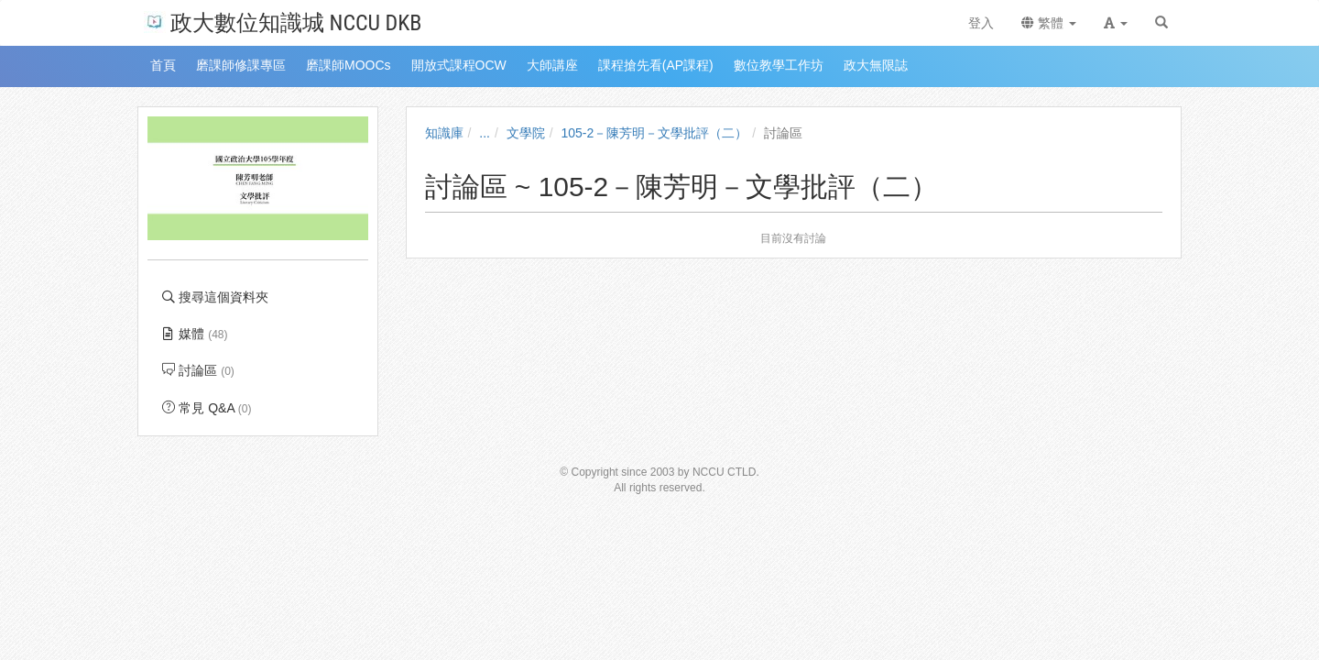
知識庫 (444, 133)
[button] (1115, 23)
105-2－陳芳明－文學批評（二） (654, 133)
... (484, 133)
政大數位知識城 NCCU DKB (282, 21)
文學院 (526, 133)
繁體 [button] (1048, 23)
